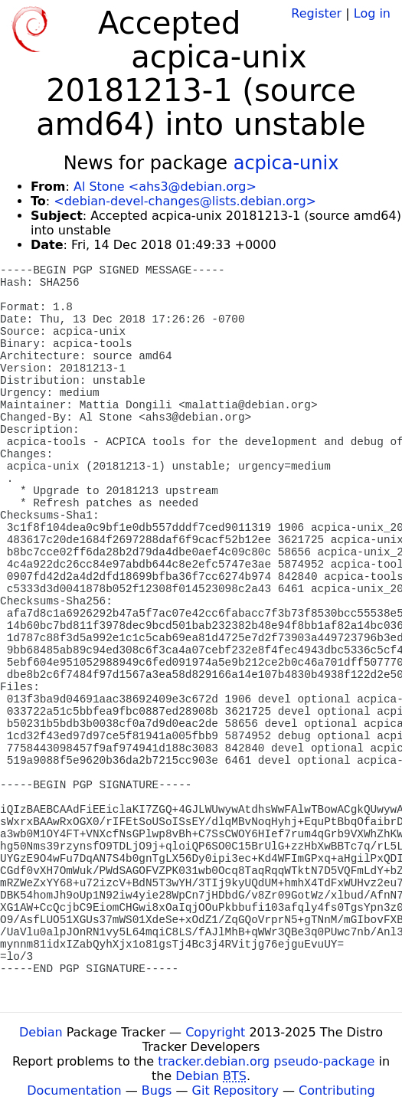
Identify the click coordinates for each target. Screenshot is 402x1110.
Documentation (74, 1090)
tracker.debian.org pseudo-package (266, 1061)
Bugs (157, 1090)
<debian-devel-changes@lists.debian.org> (185, 201)
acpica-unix (286, 163)
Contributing (337, 1090)
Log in (372, 13)
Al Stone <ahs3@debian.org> (165, 186)
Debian (41, 1032)
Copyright (215, 1032)
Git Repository (235, 1090)
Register (316, 13)
